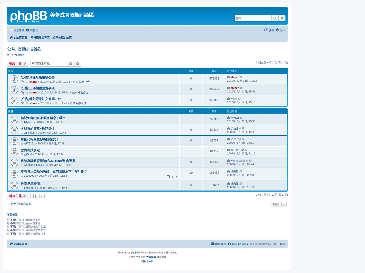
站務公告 (84, 81)
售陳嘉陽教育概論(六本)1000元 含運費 (48, 161)
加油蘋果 (29, 132)
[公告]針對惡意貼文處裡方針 (41, 99)
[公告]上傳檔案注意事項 (38, 88)
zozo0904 (30, 175)
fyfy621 (28, 122)
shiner (33, 81)
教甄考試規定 (30, 150)
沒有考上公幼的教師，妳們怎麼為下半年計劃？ (54, 171)
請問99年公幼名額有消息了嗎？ (43, 118)
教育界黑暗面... (31, 184)
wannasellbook (33, 164)
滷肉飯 (235, 171)
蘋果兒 (28, 154)
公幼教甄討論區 (24, 48)
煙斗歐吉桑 (237, 149)
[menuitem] (32, 30)
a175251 (29, 143)
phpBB (134, 252)
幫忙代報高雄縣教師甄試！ (40, 139)
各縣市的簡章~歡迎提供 (37, 129)
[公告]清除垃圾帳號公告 (38, 77)
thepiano (19, 54)
